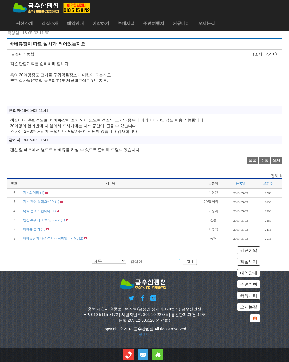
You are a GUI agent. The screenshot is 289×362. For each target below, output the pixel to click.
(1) (42, 193)
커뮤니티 (181, 23)
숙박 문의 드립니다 (37, 211)
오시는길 (206, 23)
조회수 (268, 183)
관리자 (143, 334)
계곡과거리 (31, 193)
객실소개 (49, 23)
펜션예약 (248, 250)
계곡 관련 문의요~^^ (38, 202)
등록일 (241, 183)
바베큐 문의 (31, 229)
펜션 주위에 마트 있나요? (41, 220)
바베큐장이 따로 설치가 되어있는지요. (50, 238)
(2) (81, 238)
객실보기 (248, 261)
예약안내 (75, 23)
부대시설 (126, 23)
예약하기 (100, 23)
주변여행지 (153, 23)
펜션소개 (24, 23)
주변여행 (248, 284)
